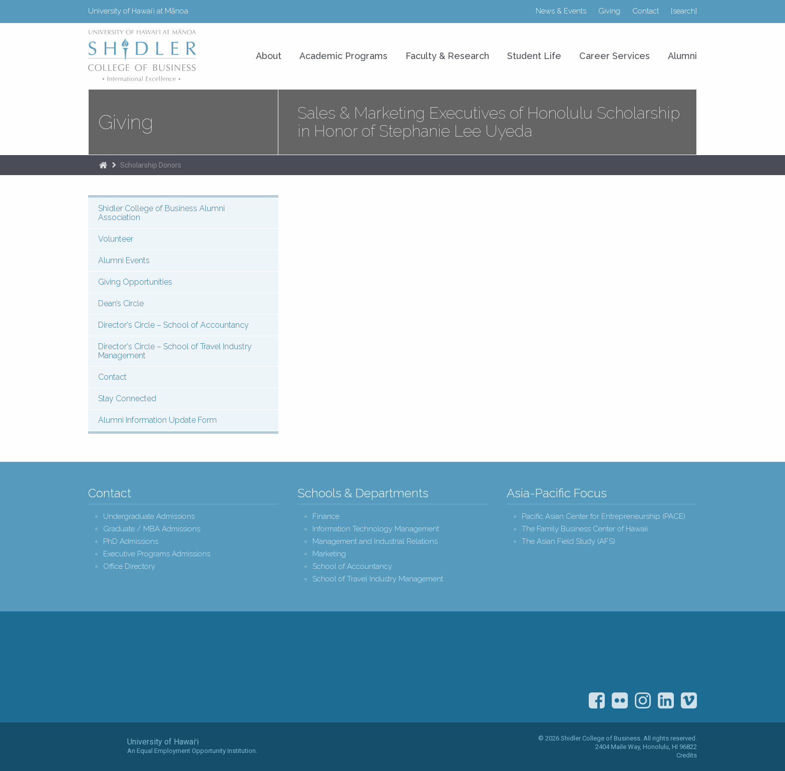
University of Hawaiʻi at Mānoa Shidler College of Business (142, 55)
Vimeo (689, 700)
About (268, 56)
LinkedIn (666, 700)
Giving (609, 11)
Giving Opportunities (135, 282)
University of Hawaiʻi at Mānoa (138, 11)
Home (103, 165)
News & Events (561, 11)
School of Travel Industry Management (377, 579)
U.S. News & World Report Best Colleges (626, 655)
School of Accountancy (352, 566)
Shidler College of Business (171, 668)
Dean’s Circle (121, 303)
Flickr (620, 700)
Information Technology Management (375, 529)
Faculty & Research (447, 56)
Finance (325, 516)
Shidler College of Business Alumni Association (161, 213)
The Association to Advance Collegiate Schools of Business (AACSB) (678, 655)
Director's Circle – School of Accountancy (173, 325)
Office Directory (129, 566)
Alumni (682, 56)
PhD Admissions (130, 541)
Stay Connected (127, 398)
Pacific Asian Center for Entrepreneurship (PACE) (603, 516)
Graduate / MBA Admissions (151, 529)
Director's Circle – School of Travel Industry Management (175, 351)
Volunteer (115, 239)
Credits (686, 755)
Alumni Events (124, 260)
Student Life (534, 56)
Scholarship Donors (150, 165)
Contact (645, 11)
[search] (684, 11)
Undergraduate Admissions (149, 516)
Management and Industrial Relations (375, 541)
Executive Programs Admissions (156, 554)
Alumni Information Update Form (157, 420)
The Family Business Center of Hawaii (585, 529)
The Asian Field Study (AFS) (568, 541)
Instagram (643, 700)
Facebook (597, 700)
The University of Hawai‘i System (104, 745)
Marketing (329, 554)
